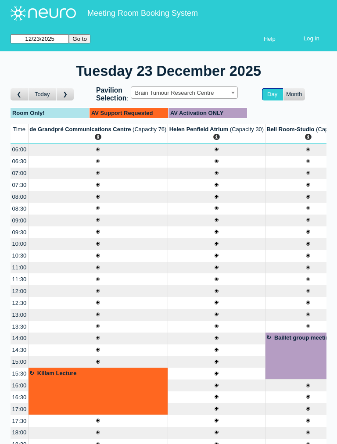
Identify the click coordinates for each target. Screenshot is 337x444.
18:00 (19, 432)
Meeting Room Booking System (142, 13)
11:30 (19, 279)
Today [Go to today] (42, 94)
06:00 (19, 149)
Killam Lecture (57, 373)
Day (272, 94)
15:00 (19, 361)
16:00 (19, 385)
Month (294, 94)
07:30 (19, 185)
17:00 (19, 409)
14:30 (19, 350)
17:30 (19, 421)
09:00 (19, 220)
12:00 (19, 291)
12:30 (19, 303)
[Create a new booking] (98, 150)
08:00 (19, 196)
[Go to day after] (65, 94)
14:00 (19, 338)
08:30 (19, 208)
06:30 (19, 161)
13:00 (19, 315)
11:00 (19, 267)
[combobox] (184, 92)
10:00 (19, 243)
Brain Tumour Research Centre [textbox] (174, 93)
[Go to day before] (20, 94)
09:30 (19, 232)
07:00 (19, 173)
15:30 (19, 373)
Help (270, 39)
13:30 (19, 326)
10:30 (19, 255)
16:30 (19, 397)
